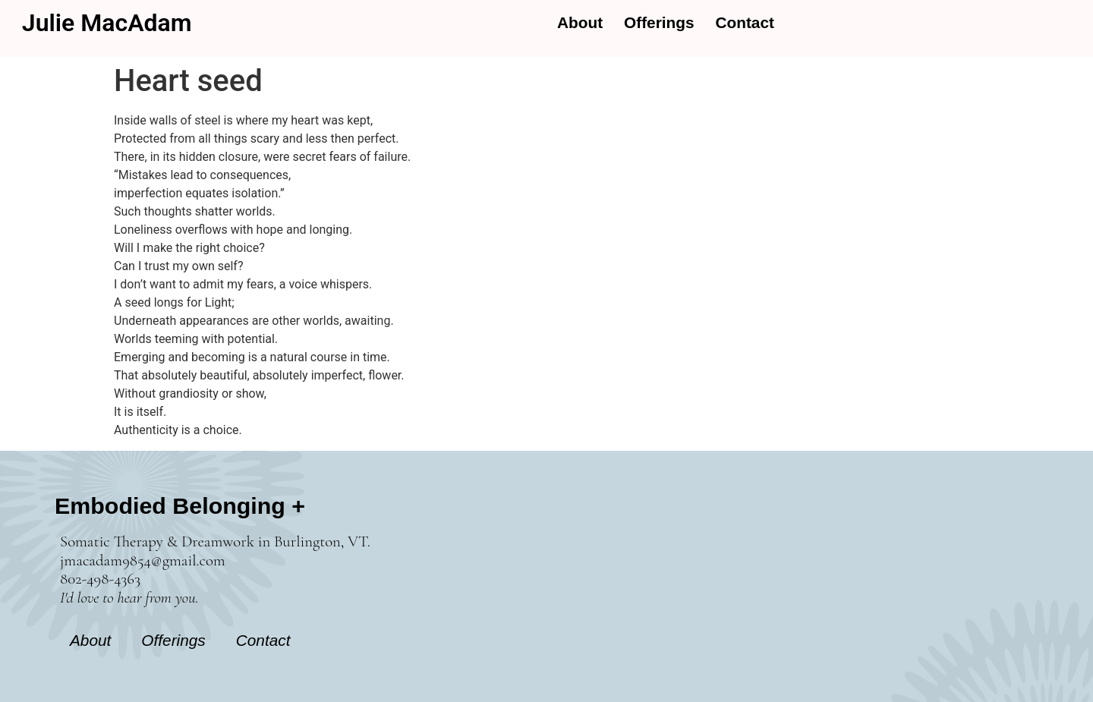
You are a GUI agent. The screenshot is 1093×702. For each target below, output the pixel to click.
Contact (745, 22)
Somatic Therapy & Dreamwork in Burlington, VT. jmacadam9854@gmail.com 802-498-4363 (215, 570)
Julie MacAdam (107, 22)
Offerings (659, 22)
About (580, 22)
